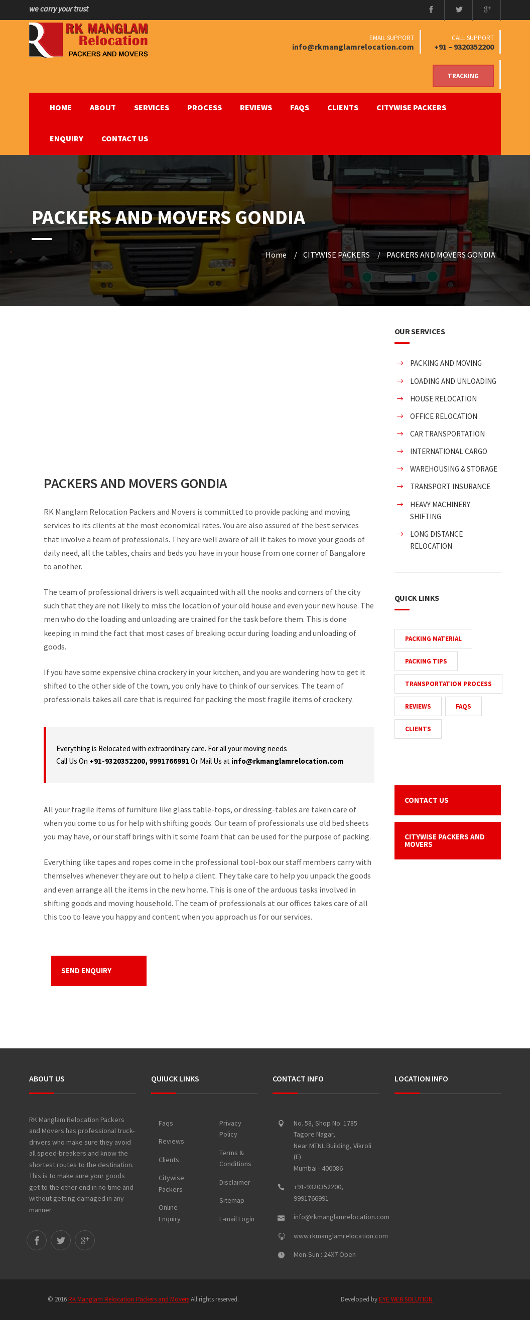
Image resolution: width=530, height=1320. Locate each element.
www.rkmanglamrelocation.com (341, 1235)
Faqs (166, 1123)
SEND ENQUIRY (86, 970)
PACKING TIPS (426, 661)
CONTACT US (124, 138)
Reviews (171, 1141)
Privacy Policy (230, 1129)
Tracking (463, 76)
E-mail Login (236, 1218)
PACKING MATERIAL (433, 638)
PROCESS (204, 107)
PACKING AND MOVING (446, 363)
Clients (169, 1159)
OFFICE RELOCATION (443, 416)
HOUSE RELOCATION (443, 398)
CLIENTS (342, 107)
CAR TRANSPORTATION (447, 433)
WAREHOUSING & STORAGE (453, 469)
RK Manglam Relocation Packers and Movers (128, 1299)
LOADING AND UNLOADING (453, 381)
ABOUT (103, 107)
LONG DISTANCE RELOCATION (436, 540)
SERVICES (151, 107)
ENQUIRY (66, 138)
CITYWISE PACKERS (411, 107)
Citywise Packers (171, 1183)
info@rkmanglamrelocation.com (353, 47)
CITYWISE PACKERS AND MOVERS (445, 840)
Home (61, 107)
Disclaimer (234, 1182)
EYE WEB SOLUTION (406, 1299)
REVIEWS (256, 107)
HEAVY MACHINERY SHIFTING (440, 510)
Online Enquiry (170, 1213)
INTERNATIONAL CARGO (448, 451)
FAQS (299, 107)
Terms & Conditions (235, 1158)
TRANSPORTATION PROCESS (448, 684)
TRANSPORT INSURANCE (450, 486)
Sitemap (231, 1200)
